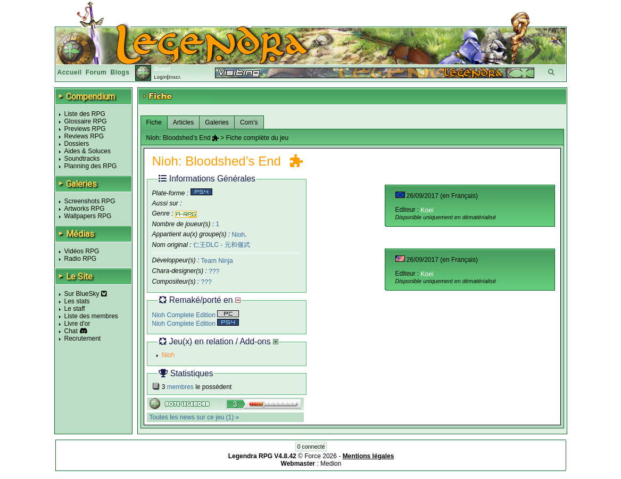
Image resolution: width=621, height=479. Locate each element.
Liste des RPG (84, 114)
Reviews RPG (84, 136)
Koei (427, 210)
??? (214, 271)
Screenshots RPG (89, 201)
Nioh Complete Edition (195, 315)
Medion (330, 463)
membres (180, 387)
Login (160, 77)
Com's (249, 122)
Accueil (69, 72)
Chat (71, 331)
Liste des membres (91, 316)
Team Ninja (217, 261)
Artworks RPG (84, 208)
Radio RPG (80, 258)
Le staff (74, 308)
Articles (183, 122)
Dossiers (76, 143)
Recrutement (82, 338)
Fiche (154, 122)
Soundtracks (82, 158)
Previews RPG (85, 129)
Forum (96, 72)
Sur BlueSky (85, 294)
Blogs (120, 72)
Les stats (77, 301)
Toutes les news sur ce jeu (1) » (194, 417)
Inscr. (175, 77)
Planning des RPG (90, 166)
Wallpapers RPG (88, 216)
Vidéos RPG (82, 251)
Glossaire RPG (85, 121)
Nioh (238, 234)
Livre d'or (77, 323)
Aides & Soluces (87, 151)
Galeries (217, 122)
